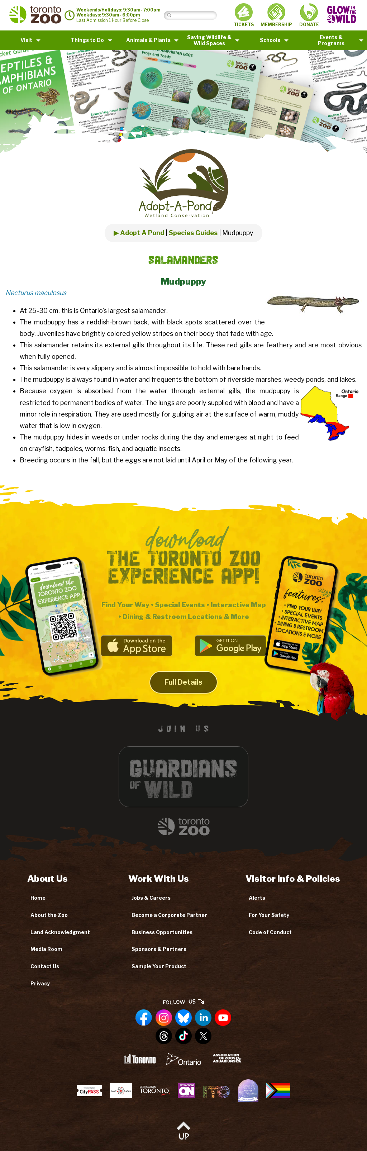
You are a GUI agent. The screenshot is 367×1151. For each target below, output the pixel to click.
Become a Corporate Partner (169, 915)
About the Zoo (49, 915)
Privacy (40, 983)
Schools (270, 40)
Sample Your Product (159, 966)
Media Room (46, 949)
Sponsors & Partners (159, 949)
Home (38, 898)
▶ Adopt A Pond (139, 233)
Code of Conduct (270, 932)
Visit (26, 40)
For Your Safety (269, 915)
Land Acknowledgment (60, 932)
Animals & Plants (148, 40)
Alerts (257, 898)
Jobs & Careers (151, 898)
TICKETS (244, 15)
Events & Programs (331, 40)
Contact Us (44, 966)
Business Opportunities (162, 932)
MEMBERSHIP (276, 15)
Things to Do (87, 40)
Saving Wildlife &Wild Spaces (209, 40)
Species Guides (193, 233)
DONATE (309, 15)
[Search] (196, 15)
